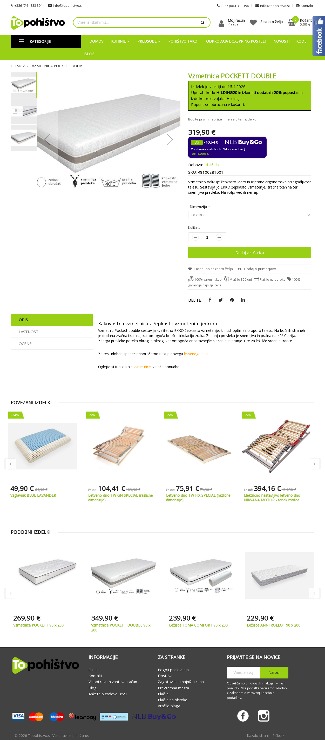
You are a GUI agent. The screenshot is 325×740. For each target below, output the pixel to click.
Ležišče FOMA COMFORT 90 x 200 (198, 625)
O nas (93, 669)
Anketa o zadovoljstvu (108, 693)
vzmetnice (142, 366)
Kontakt (95, 675)
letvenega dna (196, 353)
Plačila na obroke (172, 699)
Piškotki (278, 735)
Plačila (163, 693)
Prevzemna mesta (173, 687)
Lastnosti (29, 331)
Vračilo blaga (169, 706)
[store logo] (38, 23)
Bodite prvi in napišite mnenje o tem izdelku (222, 119)
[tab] (52, 320)
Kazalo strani (258, 735)
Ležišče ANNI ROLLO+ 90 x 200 (273, 625)
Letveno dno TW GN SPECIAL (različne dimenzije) (123, 497)
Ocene (25, 343)
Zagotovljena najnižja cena (181, 681)
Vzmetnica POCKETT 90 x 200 (38, 625)
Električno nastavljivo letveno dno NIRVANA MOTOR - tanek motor (275, 497)
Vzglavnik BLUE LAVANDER (36, 495)
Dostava (165, 675)
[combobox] (134, 22)
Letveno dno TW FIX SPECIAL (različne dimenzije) (201, 497)
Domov (18, 65)
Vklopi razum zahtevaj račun (113, 681)
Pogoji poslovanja (173, 669)
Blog (93, 687)
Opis (23, 319)
